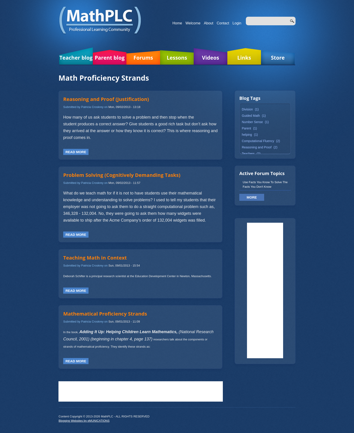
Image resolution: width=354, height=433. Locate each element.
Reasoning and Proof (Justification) (106, 99)
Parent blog (109, 57)
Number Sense (252, 122)
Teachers (248, 153)
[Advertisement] (265, 290)
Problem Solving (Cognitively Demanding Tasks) (121, 174)
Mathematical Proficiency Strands (105, 313)
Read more (75, 152)
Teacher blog (76, 57)
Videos (210, 57)
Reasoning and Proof (257, 147)
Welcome (193, 23)
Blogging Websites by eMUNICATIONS (84, 420)
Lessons (177, 57)
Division (247, 109)
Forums (143, 57)
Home (177, 23)
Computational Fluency (258, 141)
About (208, 23)
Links (244, 57)
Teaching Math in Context (95, 257)
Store (278, 57)
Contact (223, 23)
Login (237, 23)
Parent (246, 128)
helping (247, 134)
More (252, 197)
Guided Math (251, 115)
